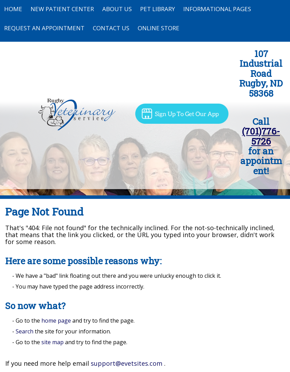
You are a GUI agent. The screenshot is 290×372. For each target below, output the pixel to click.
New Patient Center (62, 9)
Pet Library (157, 9)
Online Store (158, 28)
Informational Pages (217, 9)
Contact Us (111, 28)
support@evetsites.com (126, 363)
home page (56, 320)
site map (52, 342)
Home (13, 9)
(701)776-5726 (261, 136)
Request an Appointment (44, 28)
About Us (117, 9)
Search (24, 331)
